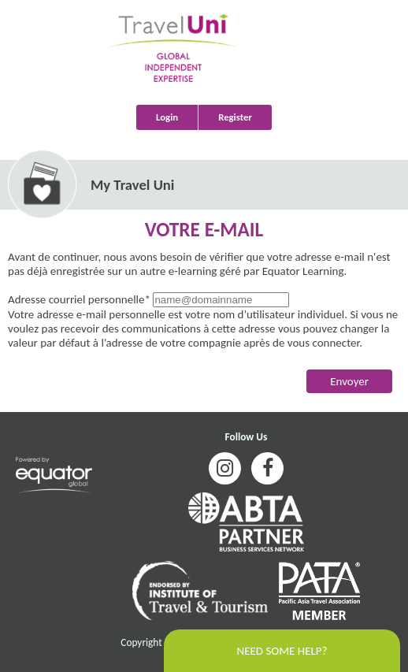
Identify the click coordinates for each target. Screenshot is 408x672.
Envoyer (349, 381)
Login (167, 117)
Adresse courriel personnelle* (79, 299)
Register (235, 117)
